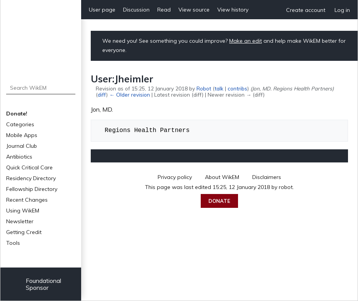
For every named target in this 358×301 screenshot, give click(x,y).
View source (194, 9)
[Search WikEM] (41, 87)
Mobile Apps (21, 135)
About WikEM (222, 177)
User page (102, 9)
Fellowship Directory (31, 189)
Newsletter (19, 221)
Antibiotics (19, 156)
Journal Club (21, 145)
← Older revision (129, 94)
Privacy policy (175, 177)
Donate (219, 201)
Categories (20, 124)
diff (102, 94)
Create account (305, 10)
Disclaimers (266, 177)
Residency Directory (31, 178)
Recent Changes (27, 199)
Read (164, 9)
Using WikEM (22, 210)
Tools (13, 242)
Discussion (136, 9)
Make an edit (245, 40)
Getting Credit (24, 232)
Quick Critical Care (29, 167)
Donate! (16, 113)
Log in (342, 10)
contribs (237, 88)
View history (232, 9)
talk (219, 88)
